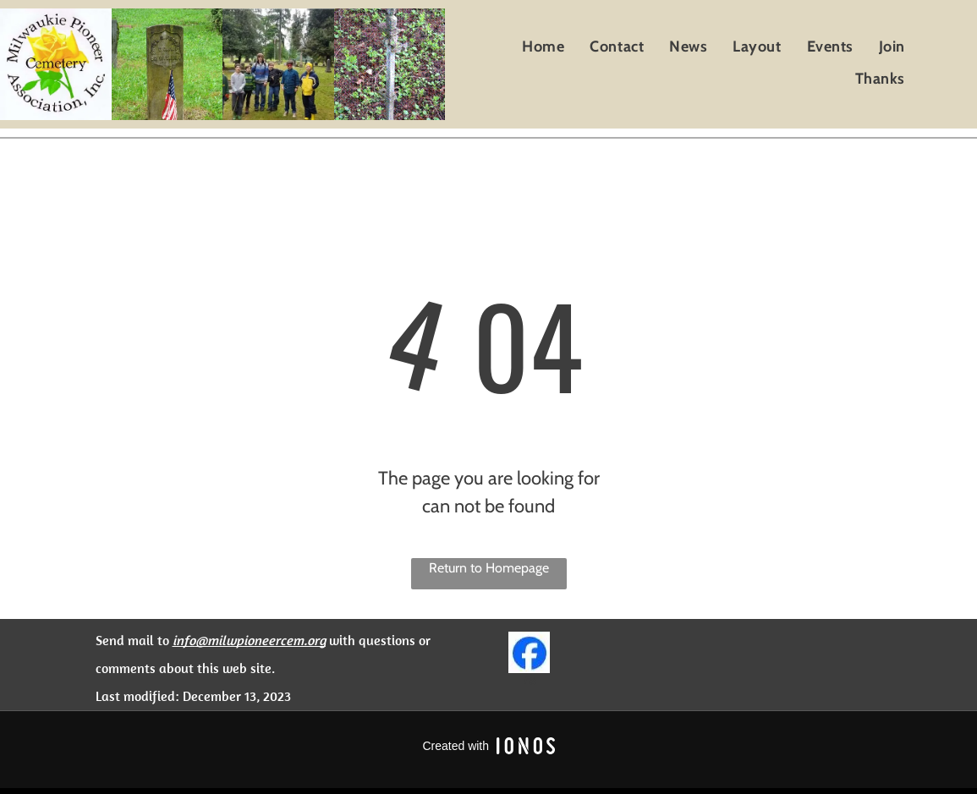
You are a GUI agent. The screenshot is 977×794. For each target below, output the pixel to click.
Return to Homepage (489, 568)
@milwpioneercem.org (260, 640)
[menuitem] (543, 46)
